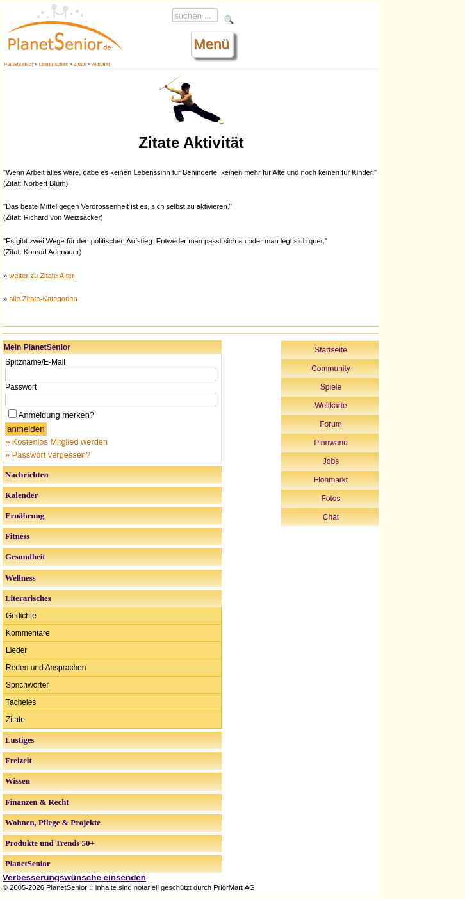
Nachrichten (27, 474)
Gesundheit (25, 556)
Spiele (330, 387)
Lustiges (20, 740)
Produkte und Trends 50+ (50, 843)
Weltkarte (330, 405)
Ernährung (24, 515)
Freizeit (18, 760)
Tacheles (21, 702)
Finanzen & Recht (37, 802)
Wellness (20, 577)
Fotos (331, 498)
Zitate (80, 64)
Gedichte (21, 615)
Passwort (21, 387)
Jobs (331, 461)
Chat (331, 517)
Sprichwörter (27, 684)
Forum (331, 424)
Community (330, 368)
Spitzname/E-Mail (35, 362)
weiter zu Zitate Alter (41, 275)
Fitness (17, 536)
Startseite (330, 349)
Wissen (17, 781)
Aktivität (101, 64)
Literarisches (53, 64)
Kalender (21, 495)
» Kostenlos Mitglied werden (56, 442)
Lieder (16, 650)
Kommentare (28, 633)
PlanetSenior (18, 64)
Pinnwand (331, 442)
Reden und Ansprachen (46, 667)
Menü (211, 44)
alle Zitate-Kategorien (43, 298)
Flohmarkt (331, 479)
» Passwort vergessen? (47, 454)
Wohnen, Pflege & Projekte (53, 822)
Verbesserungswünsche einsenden (74, 877)
